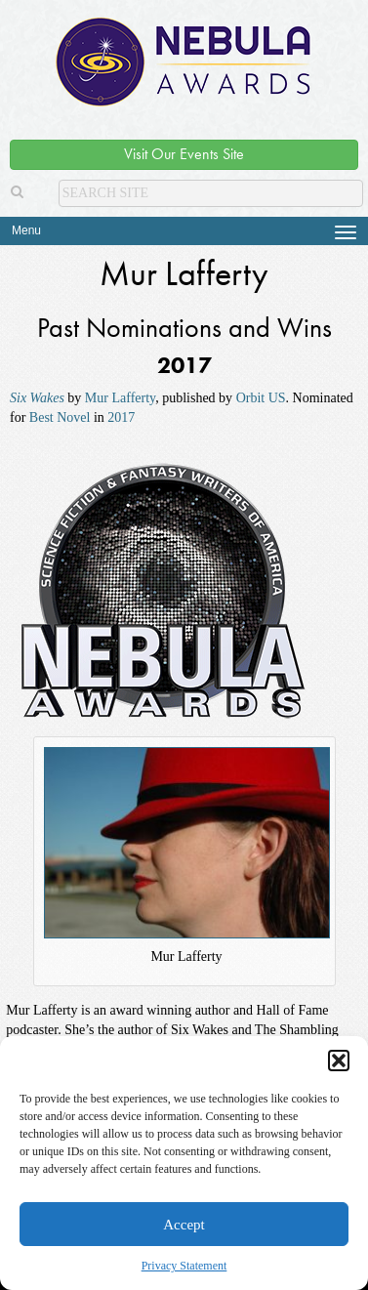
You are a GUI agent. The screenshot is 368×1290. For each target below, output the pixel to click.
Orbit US (261, 398)
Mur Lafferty (120, 398)
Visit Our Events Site (184, 154)
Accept (183, 1224)
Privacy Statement (184, 1265)
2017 (121, 417)
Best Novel (60, 417)
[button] (338, 1060)
